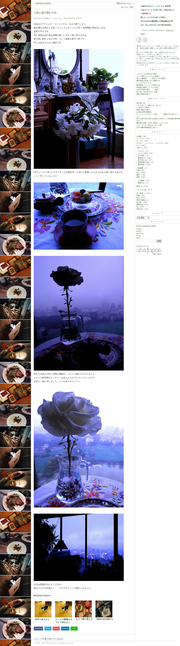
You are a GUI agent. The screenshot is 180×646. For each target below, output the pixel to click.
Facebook (38, 628)
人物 (138, 148)
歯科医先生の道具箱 (43, 3)
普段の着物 (140, 200)
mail (138, 238)
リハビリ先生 (143, 153)
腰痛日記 (139, 205)
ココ (59, 18)
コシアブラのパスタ (144, 83)
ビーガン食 (142, 190)
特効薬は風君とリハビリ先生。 (148, 87)
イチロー (141, 151)
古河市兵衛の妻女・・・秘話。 (148, 90)
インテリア (140, 139)
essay (138, 229)
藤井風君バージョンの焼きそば (148, 85)
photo (138, 231)
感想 (138, 177)
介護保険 (139, 168)
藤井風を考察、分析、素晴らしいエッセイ (152, 123)
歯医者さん (142, 158)
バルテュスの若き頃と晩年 (146, 74)
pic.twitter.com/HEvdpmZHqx (158, 25)
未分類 (138, 202)
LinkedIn (65, 628)
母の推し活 (140, 103)
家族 (138, 175)
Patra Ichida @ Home (146, 226)
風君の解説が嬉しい (144, 94)
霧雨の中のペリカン (124, 3)
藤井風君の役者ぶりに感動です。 (149, 81)
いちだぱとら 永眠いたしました (148, 105)
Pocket (56, 628)
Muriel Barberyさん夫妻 (146, 92)
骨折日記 (139, 209)
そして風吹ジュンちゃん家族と (148, 76)
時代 (138, 198)
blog (138, 236)
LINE (74, 628)
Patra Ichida (51, 643)
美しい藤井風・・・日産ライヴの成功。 (151, 78)
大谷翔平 (141, 156)
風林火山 (141, 183)
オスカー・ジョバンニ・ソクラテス (149, 143)
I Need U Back (143, 108)
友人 (138, 173)
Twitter (48, 628)
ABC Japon (157, 254)
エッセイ (139, 141)
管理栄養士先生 (144, 162)
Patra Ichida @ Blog (18, 10)
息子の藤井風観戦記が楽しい (147, 128)
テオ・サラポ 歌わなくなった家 (149, 125)
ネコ (138, 145)
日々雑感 (45, 18)
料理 (138, 186)
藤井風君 (141, 165)
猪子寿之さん (143, 160)
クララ (55, 18)
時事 (138, 196)
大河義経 (141, 181)
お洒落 (138, 137)
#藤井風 (154, 21)
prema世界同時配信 (144, 112)
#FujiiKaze (146, 21)
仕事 (138, 170)
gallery (139, 234)
